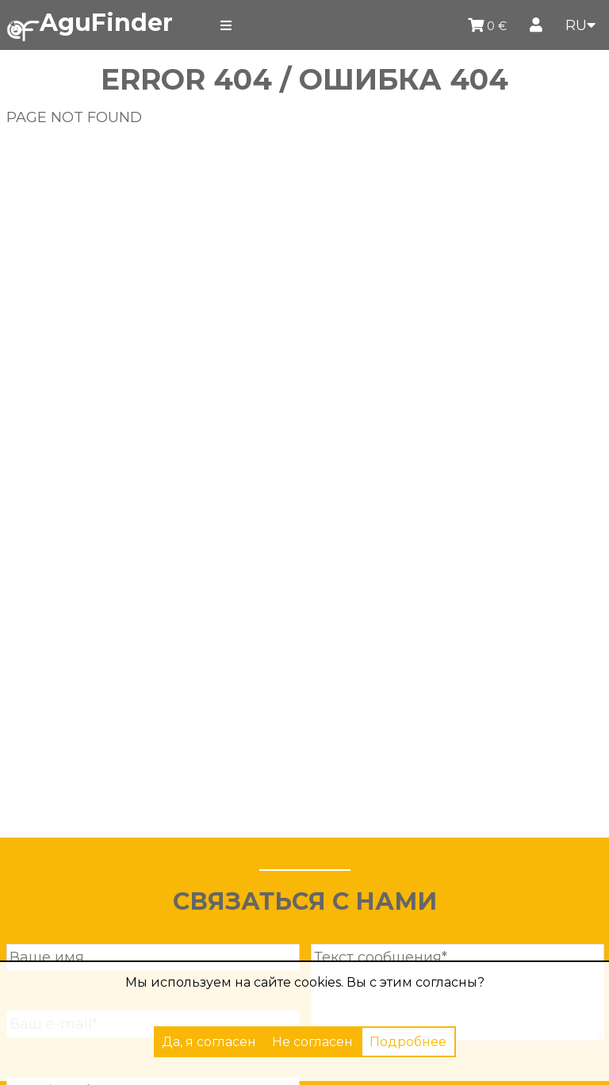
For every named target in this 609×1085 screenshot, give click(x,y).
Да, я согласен (209, 1041)
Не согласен (312, 1041)
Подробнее (408, 1041)
